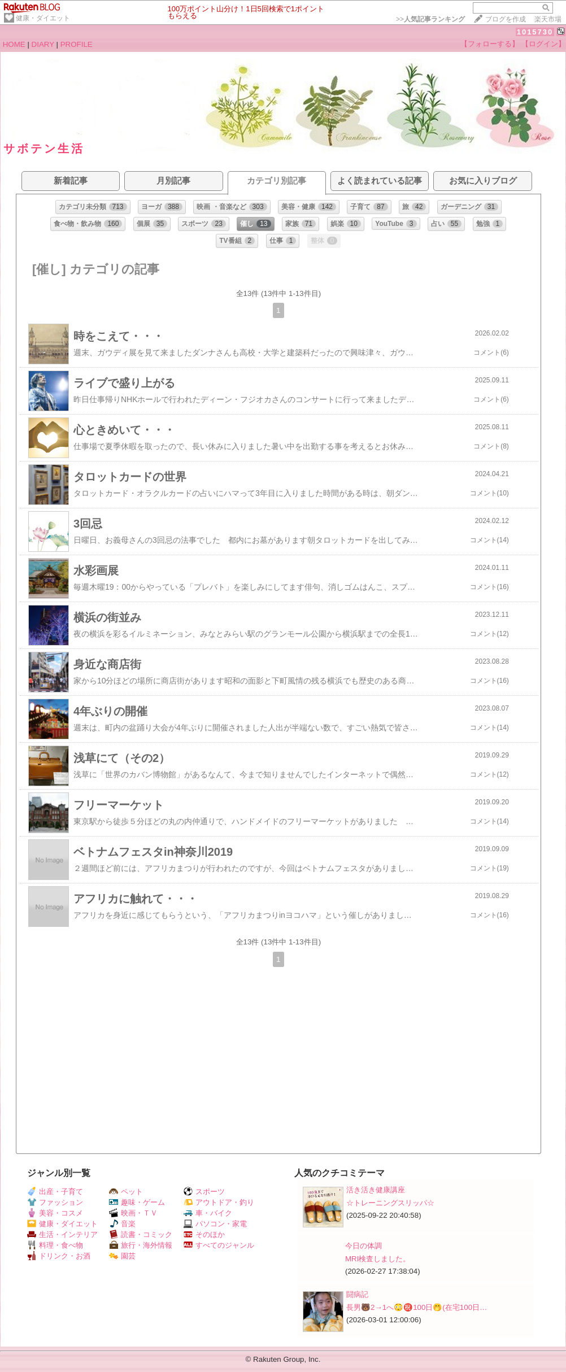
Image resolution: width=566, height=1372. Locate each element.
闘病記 (357, 1294)
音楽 (122, 1223)
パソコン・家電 (215, 1223)
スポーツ (204, 1191)
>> (430, 19)
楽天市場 (547, 19)
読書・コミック (140, 1234)
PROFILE (76, 44)
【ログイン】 (543, 44)
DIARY (43, 44)
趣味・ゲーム (137, 1202)
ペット (126, 1191)
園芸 (122, 1256)
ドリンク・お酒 (58, 1256)
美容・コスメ (55, 1213)
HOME (14, 44)
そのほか (204, 1234)
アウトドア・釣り (219, 1202)
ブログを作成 (505, 19)
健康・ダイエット (43, 18)
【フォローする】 (489, 44)
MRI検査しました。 (377, 1259)
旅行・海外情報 (140, 1245)
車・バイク (208, 1213)
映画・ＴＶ (133, 1213)
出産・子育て (55, 1191)
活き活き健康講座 (375, 1190)
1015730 (535, 32)
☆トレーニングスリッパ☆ (390, 1203)
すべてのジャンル (219, 1245)
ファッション (55, 1202)
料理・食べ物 (55, 1245)
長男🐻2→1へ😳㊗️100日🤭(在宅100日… (416, 1307)
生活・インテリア (62, 1234)
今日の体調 (363, 1246)
